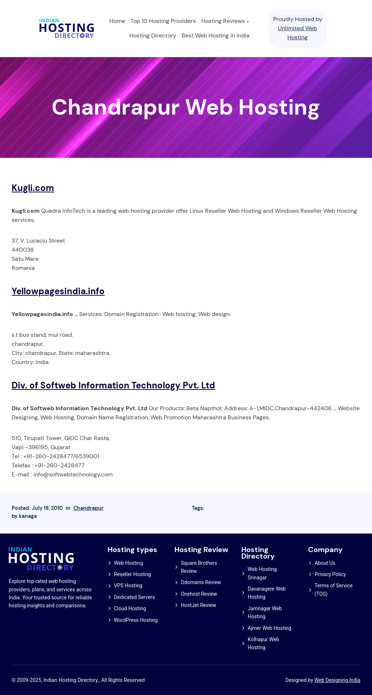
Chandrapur (88, 508)
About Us (325, 563)
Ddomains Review (201, 582)
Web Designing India (337, 680)
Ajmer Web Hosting (269, 628)
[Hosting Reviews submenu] (247, 21)
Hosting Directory (258, 553)
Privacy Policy (330, 574)
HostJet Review (198, 605)
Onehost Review (199, 594)
